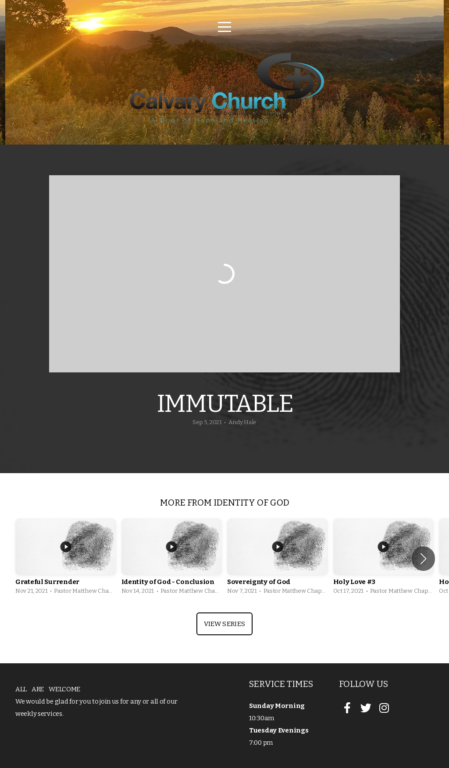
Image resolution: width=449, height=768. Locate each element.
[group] (65, 558)
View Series (224, 624)
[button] (423, 558)
